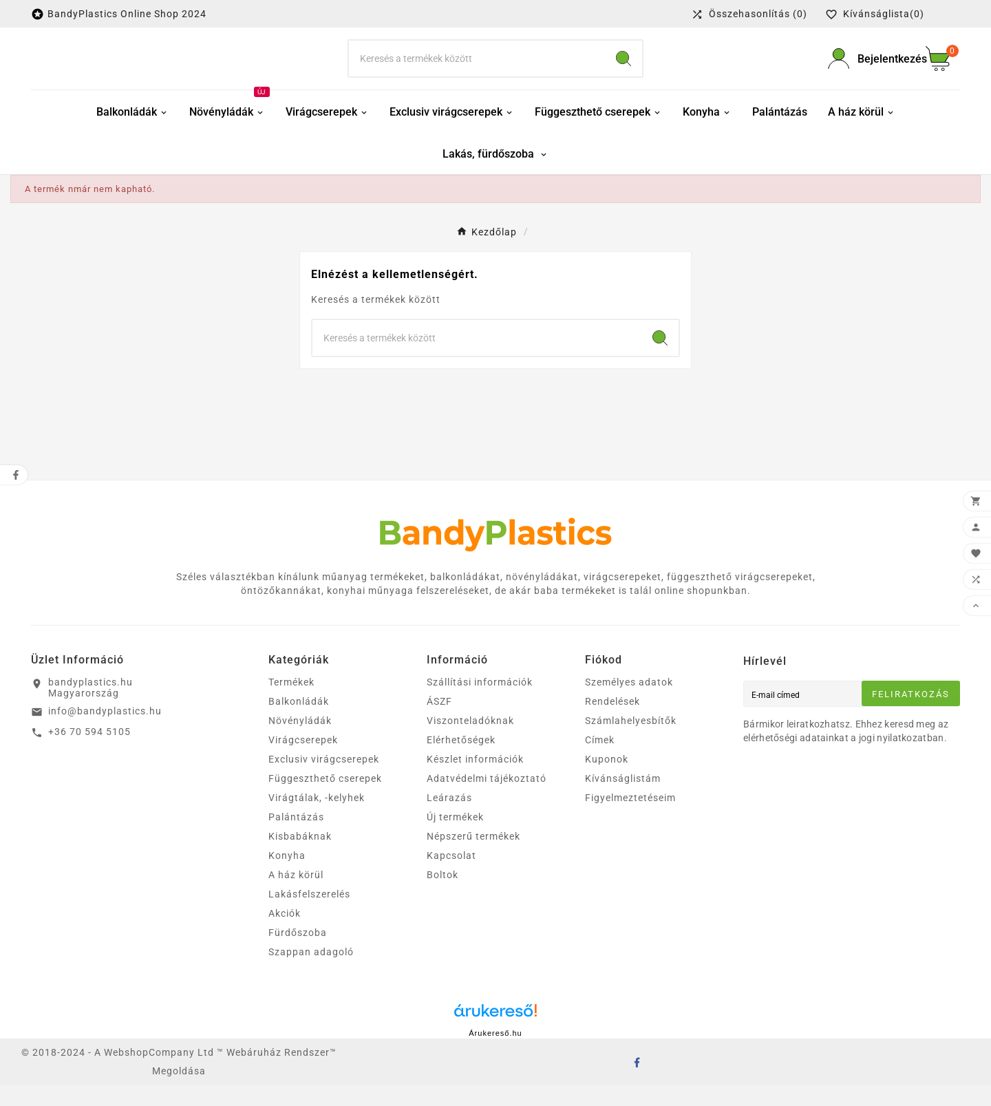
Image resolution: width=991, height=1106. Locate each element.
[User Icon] (868, 69)
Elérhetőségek (461, 760)
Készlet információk (475, 779)
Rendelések (612, 721)
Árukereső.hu (495, 1054)
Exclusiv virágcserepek (323, 779)
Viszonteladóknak (470, 741)
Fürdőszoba (297, 953)
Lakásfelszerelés (309, 914)
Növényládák (300, 741)
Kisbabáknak (300, 856)
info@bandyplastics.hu (105, 731)
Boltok (442, 895)
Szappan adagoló (311, 972)
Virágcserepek (303, 760)
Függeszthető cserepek (325, 799)
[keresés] (477, 69)
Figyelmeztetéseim (630, 818)
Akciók (284, 933)
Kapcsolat (451, 876)
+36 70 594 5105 (89, 752)
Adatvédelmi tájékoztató (486, 799)
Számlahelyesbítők (630, 741)
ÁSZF (439, 721)
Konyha (287, 876)
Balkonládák (298, 721)
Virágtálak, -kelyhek (316, 818)
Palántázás (296, 837)
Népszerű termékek (473, 856)
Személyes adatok (629, 702)
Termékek (291, 702)
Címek (600, 760)
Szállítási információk (480, 702)
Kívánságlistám (623, 799)
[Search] (623, 68)
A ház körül (295, 895)
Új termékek (455, 837)
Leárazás (449, 818)
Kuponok (606, 779)
